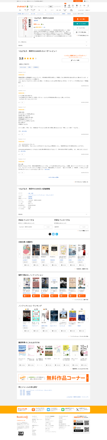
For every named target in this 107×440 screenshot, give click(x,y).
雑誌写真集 (71, 10)
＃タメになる (23, 67)
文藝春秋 (30, 196)
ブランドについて (62, 419)
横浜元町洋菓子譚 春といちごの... (62, 258)
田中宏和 (34, 293)
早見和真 (52, 293)
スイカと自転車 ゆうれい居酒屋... (27, 257)
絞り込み (31, 7)
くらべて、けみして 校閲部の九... (81, 291)
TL (45, 10)
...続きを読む (24, 131)
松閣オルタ (25, 325)
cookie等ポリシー (62, 427)
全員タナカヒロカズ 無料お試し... (35, 291)
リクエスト (47, 430)
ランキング (34, 422)
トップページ (35, 417)
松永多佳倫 (47, 325)
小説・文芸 (58, 10)
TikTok (33, 431)
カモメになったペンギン (21, 359)
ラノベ (52, 10)
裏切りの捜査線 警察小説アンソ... (82, 257)
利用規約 (60, 422)
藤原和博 (36, 20)
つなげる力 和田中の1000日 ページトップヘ (78, 397)
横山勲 (79, 325)
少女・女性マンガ (33, 10)
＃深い (29, 67)
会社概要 (60, 417)
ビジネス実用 (65, 10)
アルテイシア (34, 325)
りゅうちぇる (62, 325)
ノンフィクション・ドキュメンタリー (45, 195)
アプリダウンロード (49, 421)
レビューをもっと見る (53, 177)
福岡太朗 (25, 293)
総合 (20, 10)
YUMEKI (61, 293)
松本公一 (70, 325)
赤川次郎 (43, 260)
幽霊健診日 (43, 256)
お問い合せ (47, 428)
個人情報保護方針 (62, 424)
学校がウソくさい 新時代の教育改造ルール (30, 360)
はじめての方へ (81, 10)
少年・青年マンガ (26, 10)
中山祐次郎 (34, 260)
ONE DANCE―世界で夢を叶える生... (62, 291)
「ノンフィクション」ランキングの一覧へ (79, 336)
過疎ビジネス (81, 322)
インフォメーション (49, 427)
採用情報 (60, 421)
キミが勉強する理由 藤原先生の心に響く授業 (39, 360)
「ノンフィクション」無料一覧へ (81, 299)
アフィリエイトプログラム (50, 431)
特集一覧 (34, 421)
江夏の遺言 (43, 322)
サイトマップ (61, 428)
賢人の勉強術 (48, 358)
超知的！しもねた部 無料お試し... (26, 291)
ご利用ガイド (87, 10)
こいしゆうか (80, 293)
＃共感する (35, 67)
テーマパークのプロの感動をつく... (72, 324)
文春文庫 (30, 198)
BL (39, 10)
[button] (27, 265)
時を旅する (52, 256)
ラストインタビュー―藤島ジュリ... (53, 291)
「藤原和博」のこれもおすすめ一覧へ (80, 368)
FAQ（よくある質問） (49, 425)
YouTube (34, 433)
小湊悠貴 (61, 260)
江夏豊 (42, 325)
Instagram (34, 430)
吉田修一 (70, 260)
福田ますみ (43, 293)
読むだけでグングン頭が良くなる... (72, 291)
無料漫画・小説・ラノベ (37, 419)
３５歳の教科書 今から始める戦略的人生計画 (67, 360)
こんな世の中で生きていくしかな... (62, 324)
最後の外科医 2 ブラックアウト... (36, 257)
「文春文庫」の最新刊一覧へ (82, 268)
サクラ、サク (57, 358)
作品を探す (47, 419)
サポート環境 (48, 424)
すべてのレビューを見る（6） (82, 181)
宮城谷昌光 (52, 260)
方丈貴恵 (84, 260)
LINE (33, 427)
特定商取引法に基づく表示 (64, 425)
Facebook (34, 434)
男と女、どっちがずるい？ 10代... (35, 324)
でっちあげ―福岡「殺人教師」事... (44, 291)
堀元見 (28, 293)
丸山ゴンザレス (53, 325)
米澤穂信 (79, 260)
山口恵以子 (25, 260)
